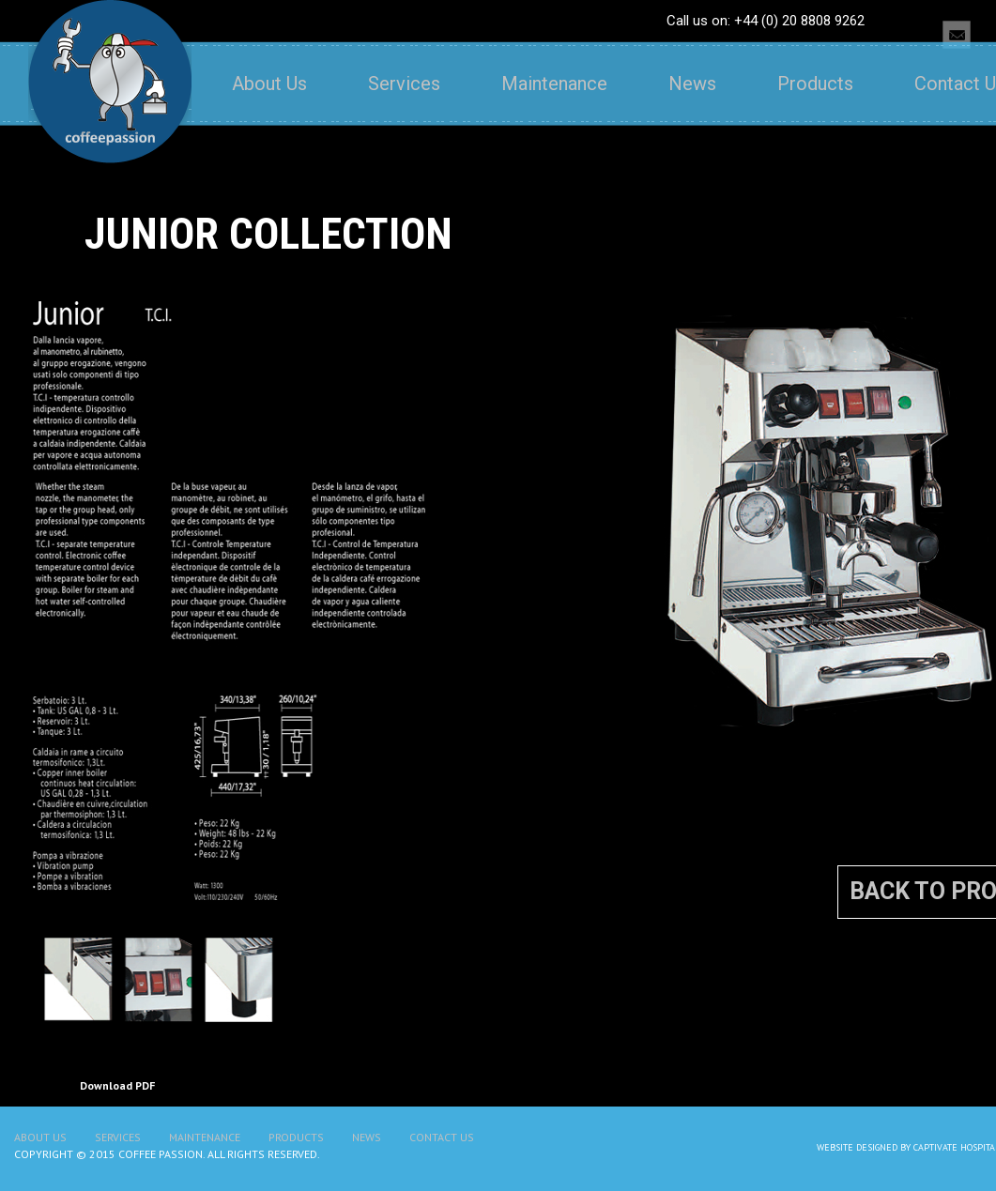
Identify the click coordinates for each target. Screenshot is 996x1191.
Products (815, 83)
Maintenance (554, 83)
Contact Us (441, 1137)
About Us (269, 83)
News (692, 83)
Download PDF (117, 1085)
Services (404, 83)
